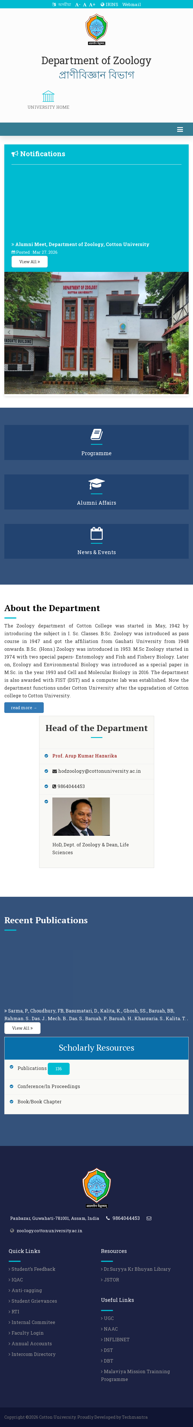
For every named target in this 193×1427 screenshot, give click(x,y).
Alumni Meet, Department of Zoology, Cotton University (82, 248)
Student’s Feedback (32, 1269)
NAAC (109, 1329)
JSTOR (110, 1280)
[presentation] (8, 331)
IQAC (16, 1280)
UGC (107, 1318)
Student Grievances (33, 1301)
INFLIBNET (115, 1339)
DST (107, 1350)
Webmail (131, 4)
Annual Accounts (30, 1343)
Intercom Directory (32, 1354)
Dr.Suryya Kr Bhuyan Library (136, 1269)
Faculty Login (26, 1333)
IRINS (109, 4)
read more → (24, 707)
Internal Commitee (32, 1322)
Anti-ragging (25, 1290)
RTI (14, 1311)
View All (29, 261)
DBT (107, 1361)
